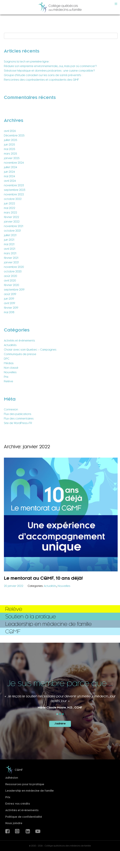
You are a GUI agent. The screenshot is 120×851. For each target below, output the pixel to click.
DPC (6, 358)
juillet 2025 (10, 140)
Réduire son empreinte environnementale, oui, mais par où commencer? (50, 66)
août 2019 (10, 294)
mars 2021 (10, 253)
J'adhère (60, 723)
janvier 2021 (11, 262)
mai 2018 (9, 312)
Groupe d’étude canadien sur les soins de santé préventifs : (43, 75)
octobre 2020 (13, 271)
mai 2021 (9, 244)
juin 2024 (9, 171)
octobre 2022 (13, 199)
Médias (9, 363)
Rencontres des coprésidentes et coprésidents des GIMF (41, 79)
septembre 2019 (14, 289)
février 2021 (11, 257)
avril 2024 (10, 180)
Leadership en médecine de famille (29, 790)
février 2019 (11, 307)
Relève (8, 381)
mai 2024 (9, 176)
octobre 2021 (12, 230)
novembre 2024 (14, 162)
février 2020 (11, 285)
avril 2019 (9, 303)
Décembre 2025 (14, 135)
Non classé (11, 367)
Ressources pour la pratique (24, 784)
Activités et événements (19, 340)
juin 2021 (9, 239)
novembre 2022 (14, 194)
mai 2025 (9, 149)
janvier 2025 (12, 158)
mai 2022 (9, 208)
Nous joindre (13, 823)
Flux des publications (17, 414)
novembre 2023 (14, 185)
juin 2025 (9, 144)
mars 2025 (10, 153)
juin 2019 (9, 298)
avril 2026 (10, 131)
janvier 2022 (12, 221)
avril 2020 (10, 280)
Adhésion (11, 777)
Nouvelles (10, 372)
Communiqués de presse (20, 354)
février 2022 (11, 217)
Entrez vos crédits (17, 803)
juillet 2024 (10, 167)
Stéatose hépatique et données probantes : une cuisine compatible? (49, 70)
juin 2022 (9, 203)
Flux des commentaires (19, 418)
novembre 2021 (13, 226)
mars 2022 (10, 212)
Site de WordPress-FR (18, 423)
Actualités (10, 345)
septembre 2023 (14, 189)
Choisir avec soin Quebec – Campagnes (30, 349)
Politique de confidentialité (23, 816)
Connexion (11, 409)
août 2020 (10, 276)
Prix (6, 376)
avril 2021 (9, 248)
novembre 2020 (14, 267)
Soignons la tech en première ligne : (27, 61)
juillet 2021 (10, 235)
